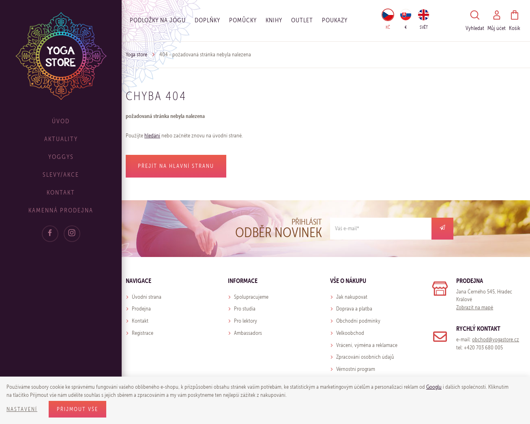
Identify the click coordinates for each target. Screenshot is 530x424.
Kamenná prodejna (60, 210)
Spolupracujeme (251, 296)
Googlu (434, 386)
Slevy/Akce (61, 174)
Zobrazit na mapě (474, 307)
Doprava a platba (354, 308)
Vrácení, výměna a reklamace (366, 345)
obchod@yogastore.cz (495, 339)
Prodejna (141, 308)
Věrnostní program (355, 369)
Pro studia (244, 308)
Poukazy (335, 20)
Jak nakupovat (351, 296)
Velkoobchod (350, 333)
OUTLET (302, 20)
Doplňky (207, 20)
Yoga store (136, 54)
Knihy (274, 20)
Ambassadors (248, 333)
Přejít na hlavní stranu (176, 166)
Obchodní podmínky (358, 320)
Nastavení (21, 409)
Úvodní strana (146, 296)
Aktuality (61, 139)
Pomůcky (243, 20)
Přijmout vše (77, 409)
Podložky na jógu (158, 20)
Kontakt (61, 192)
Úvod (61, 121)
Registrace (142, 333)
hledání (152, 135)
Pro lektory (245, 320)
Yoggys (61, 157)
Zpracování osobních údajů (365, 356)
